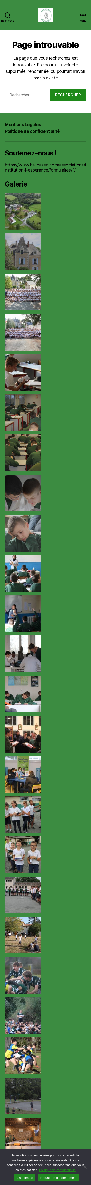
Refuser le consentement (58, 1178)
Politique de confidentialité (32, 131)
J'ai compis (25, 1178)
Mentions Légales (23, 124)
